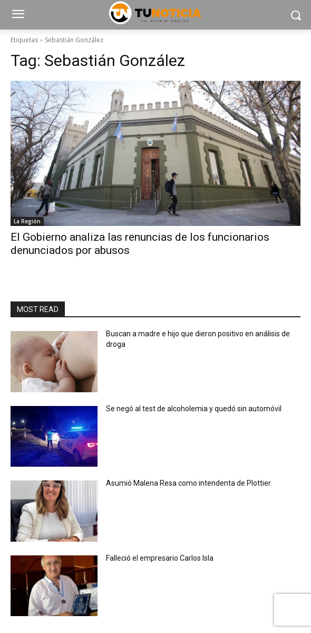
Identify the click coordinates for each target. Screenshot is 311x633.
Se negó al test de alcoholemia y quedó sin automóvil (193, 408)
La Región (27, 221)
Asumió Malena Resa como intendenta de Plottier (188, 483)
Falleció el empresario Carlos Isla (159, 558)
